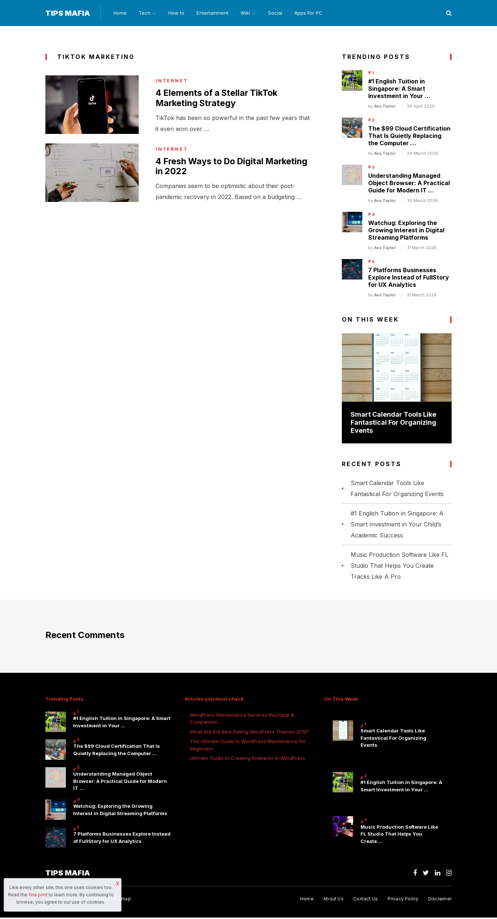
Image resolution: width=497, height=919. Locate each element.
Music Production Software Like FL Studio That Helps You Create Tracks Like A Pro (399, 566)
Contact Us (364, 900)
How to (177, 13)
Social (279, 13)
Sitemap (121, 900)
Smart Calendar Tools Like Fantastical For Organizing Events (393, 423)
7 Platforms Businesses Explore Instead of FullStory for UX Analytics (408, 278)
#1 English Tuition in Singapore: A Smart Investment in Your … (399, 89)
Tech (143, 13)
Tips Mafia (67, 13)
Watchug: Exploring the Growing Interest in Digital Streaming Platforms (406, 231)
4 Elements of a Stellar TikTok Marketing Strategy (219, 99)
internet (172, 81)
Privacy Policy (402, 900)
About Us (332, 900)
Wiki (247, 13)
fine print (38, 894)
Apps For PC (313, 13)
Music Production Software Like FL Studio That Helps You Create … (399, 835)
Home (118, 13)
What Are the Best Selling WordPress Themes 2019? (249, 732)
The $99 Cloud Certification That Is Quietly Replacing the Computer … (409, 136)
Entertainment (214, 13)
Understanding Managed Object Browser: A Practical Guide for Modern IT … (409, 184)
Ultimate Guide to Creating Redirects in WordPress (247, 758)
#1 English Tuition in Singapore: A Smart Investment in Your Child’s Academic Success (397, 525)
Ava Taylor (385, 106)
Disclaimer (440, 900)
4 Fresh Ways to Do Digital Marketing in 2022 (212, 168)
